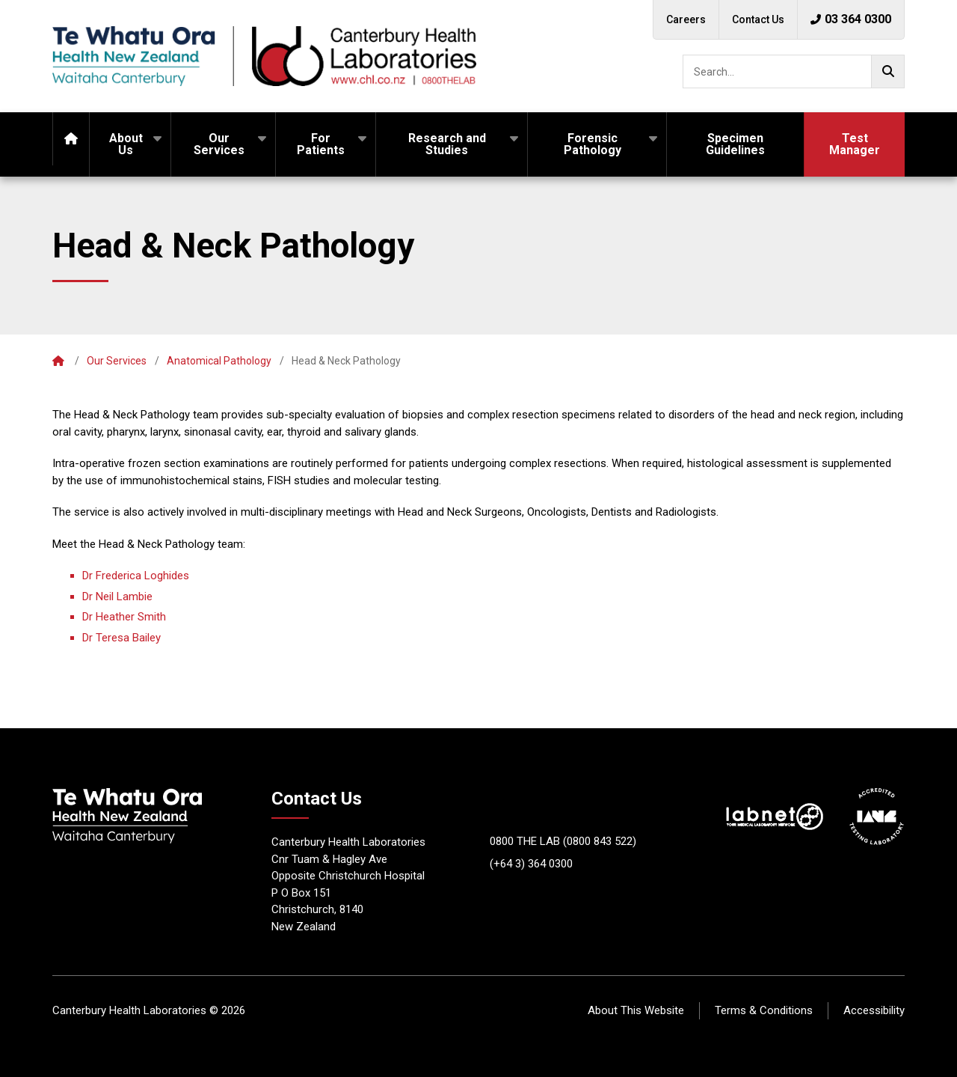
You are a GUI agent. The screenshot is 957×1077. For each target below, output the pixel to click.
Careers (686, 19)
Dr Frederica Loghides (135, 575)
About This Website (636, 1010)
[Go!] (888, 71)
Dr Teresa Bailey (121, 637)
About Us (126, 144)
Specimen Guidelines (735, 144)
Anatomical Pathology (219, 361)
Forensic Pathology (592, 144)
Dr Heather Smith (124, 616)
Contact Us (758, 19)
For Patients (321, 144)
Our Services (219, 144)
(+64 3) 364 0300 (531, 863)
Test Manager (854, 144)
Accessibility (874, 1010)
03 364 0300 (850, 19)
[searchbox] (794, 71)
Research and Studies (447, 144)
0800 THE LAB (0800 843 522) (563, 841)
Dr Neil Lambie (117, 596)
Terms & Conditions (764, 1010)
